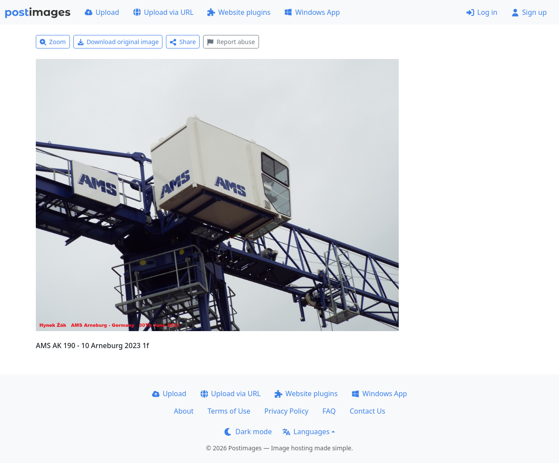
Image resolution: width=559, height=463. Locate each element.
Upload (102, 12)
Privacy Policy (286, 411)
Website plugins (238, 12)
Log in (481, 12)
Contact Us (367, 411)
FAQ (328, 411)
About (183, 411)
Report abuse (231, 42)
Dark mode (248, 431)
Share (183, 42)
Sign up (529, 12)
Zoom (53, 42)
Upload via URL (163, 12)
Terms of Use (228, 411)
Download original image (118, 42)
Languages (306, 431)
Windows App (312, 12)
